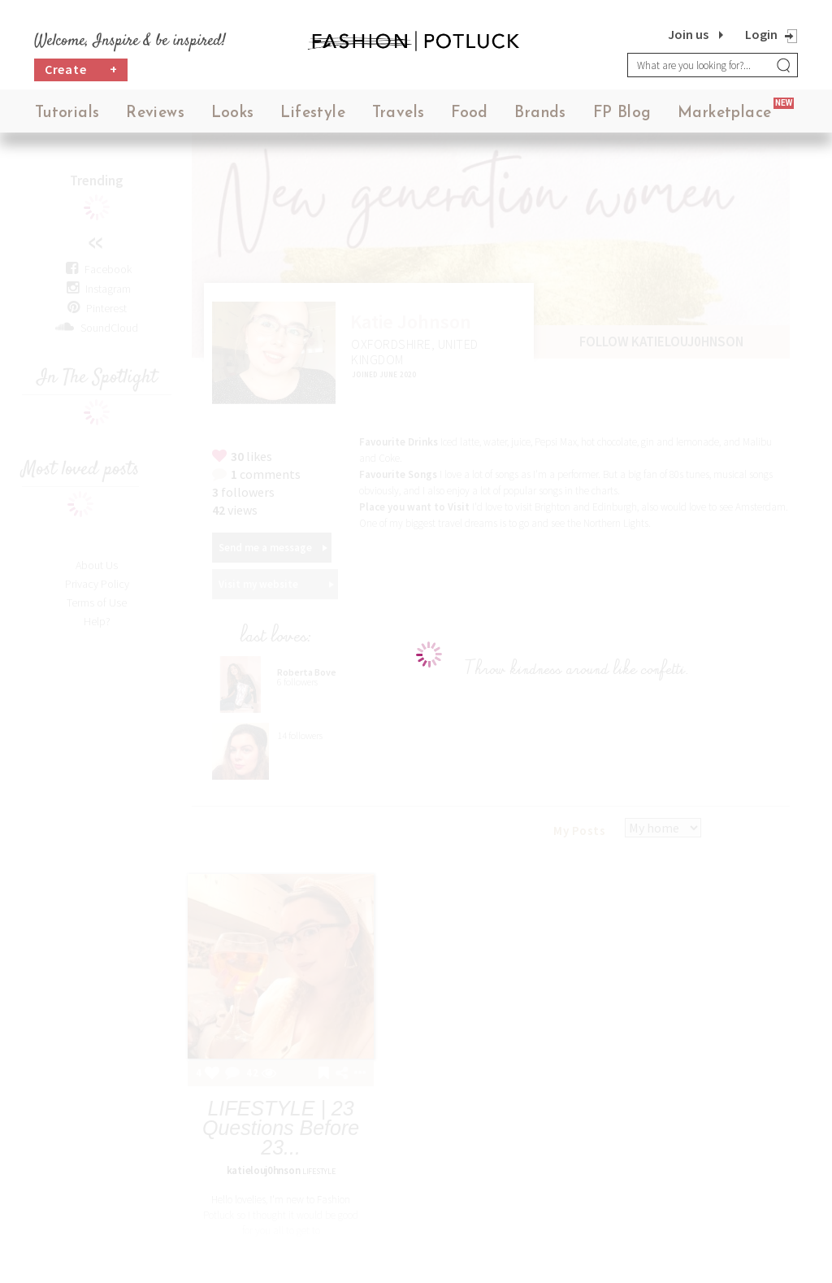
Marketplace (724, 113)
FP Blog (622, 113)
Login (761, 34)
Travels (398, 113)
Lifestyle (312, 113)
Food (469, 113)
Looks (232, 113)
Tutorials (67, 113)
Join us (688, 34)
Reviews (155, 113)
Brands (540, 113)
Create (81, 69)
